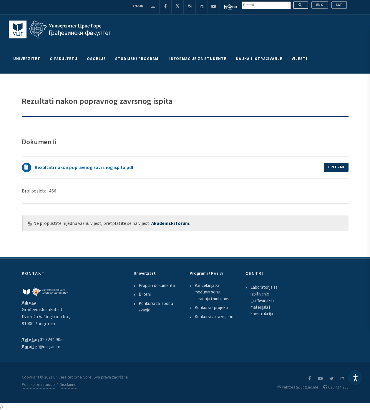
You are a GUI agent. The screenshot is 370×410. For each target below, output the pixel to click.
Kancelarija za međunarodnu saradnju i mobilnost (213, 292)
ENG (319, 5)
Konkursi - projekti (211, 308)
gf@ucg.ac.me (49, 346)
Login (138, 6)
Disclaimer (69, 385)
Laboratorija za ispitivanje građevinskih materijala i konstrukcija (264, 300)
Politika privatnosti (38, 385)
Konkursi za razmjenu (214, 317)
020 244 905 (51, 339)
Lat (339, 5)
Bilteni (145, 294)
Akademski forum (170, 223)
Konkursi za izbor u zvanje (156, 307)
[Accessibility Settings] (355, 377)
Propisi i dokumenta (157, 286)
